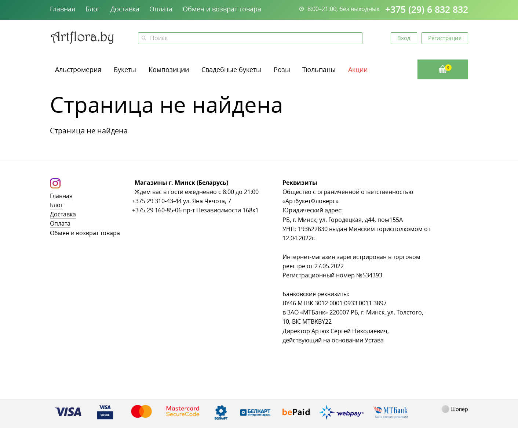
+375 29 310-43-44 (157, 201)
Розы (282, 69)
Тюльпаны (319, 69)
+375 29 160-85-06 (157, 210)
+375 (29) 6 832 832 (426, 9)
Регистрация (445, 38)
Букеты (125, 69)
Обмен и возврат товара (222, 8)
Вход (404, 38)
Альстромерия (78, 69)
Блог (92, 8)
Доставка (124, 8)
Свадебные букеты (231, 69)
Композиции (169, 69)
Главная (62, 8)
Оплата (160, 8)
